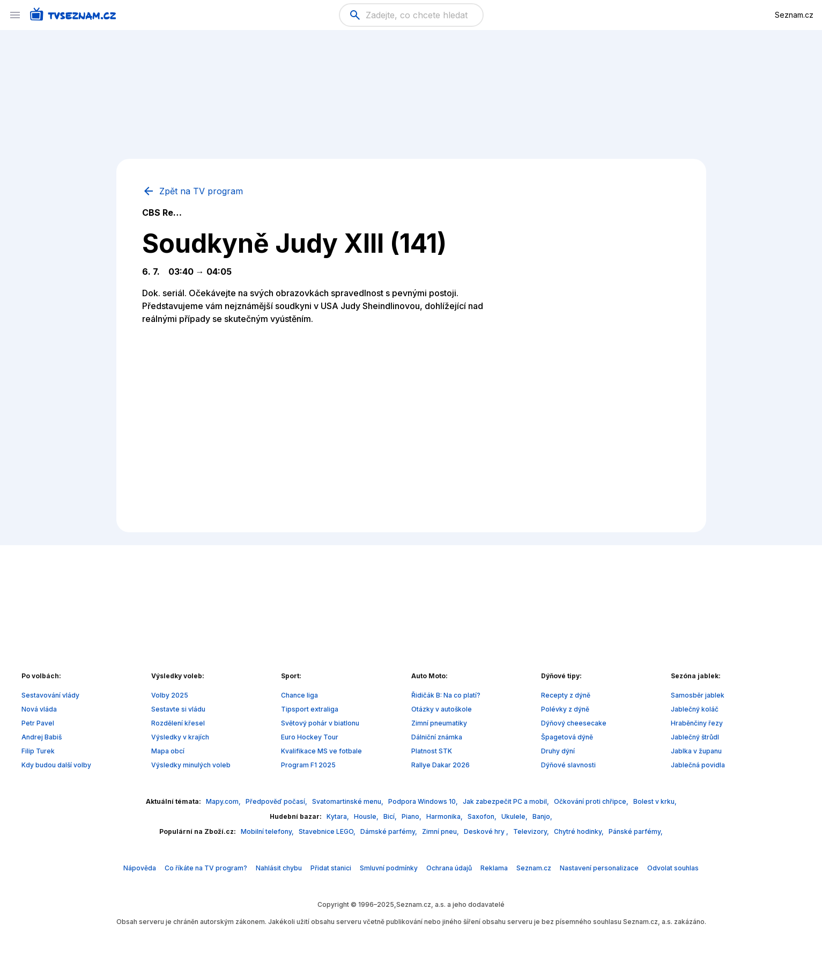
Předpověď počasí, (277, 801)
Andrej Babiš (41, 737)
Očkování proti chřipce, (592, 801)
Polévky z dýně (565, 709)
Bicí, (390, 816)
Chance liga (299, 695)
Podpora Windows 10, (424, 801)
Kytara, (339, 816)
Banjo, (542, 816)
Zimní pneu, (441, 831)
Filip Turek (38, 751)
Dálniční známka (436, 737)
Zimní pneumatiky (439, 723)
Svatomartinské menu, (348, 801)
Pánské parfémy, (636, 831)
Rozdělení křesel (178, 723)
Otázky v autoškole (441, 709)
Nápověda (139, 868)
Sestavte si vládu (178, 709)
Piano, (412, 816)
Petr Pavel (37, 723)
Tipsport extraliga (309, 709)
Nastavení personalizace (599, 868)
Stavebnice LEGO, (328, 831)
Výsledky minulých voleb (191, 765)
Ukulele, (515, 816)
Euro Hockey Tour (309, 737)
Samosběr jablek (697, 695)
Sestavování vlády (50, 695)
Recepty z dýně (565, 695)
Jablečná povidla (698, 765)
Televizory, (532, 831)
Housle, (367, 816)
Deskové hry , (487, 831)
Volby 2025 (169, 695)
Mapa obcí (167, 751)
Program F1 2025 (308, 765)
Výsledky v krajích (180, 737)
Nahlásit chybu (279, 868)
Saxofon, (483, 816)
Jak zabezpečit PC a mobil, (507, 801)
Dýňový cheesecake (573, 723)
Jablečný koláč (695, 709)
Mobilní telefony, (268, 831)
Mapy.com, (224, 801)
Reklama (494, 868)
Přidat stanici (330, 868)
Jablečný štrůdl (695, 737)
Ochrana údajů (449, 868)
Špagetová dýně (567, 737)
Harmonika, (445, 816)
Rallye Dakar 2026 (440, 765)
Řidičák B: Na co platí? (445, 695)
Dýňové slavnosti (568, 765)
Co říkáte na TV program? (206, 868)
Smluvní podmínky (389, 868)
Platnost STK (431, 751)
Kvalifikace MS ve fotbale (321, 751)
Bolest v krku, (655, 801)
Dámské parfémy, (389, 831)
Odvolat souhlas (673, 868)
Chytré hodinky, (579, 831)
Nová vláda (39, 709)
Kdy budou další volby (56, 765)
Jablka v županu (696, 751)
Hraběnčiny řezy (697, 723)
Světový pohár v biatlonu (320, 723)
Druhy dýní (558, 751)
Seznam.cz (794, 14)
